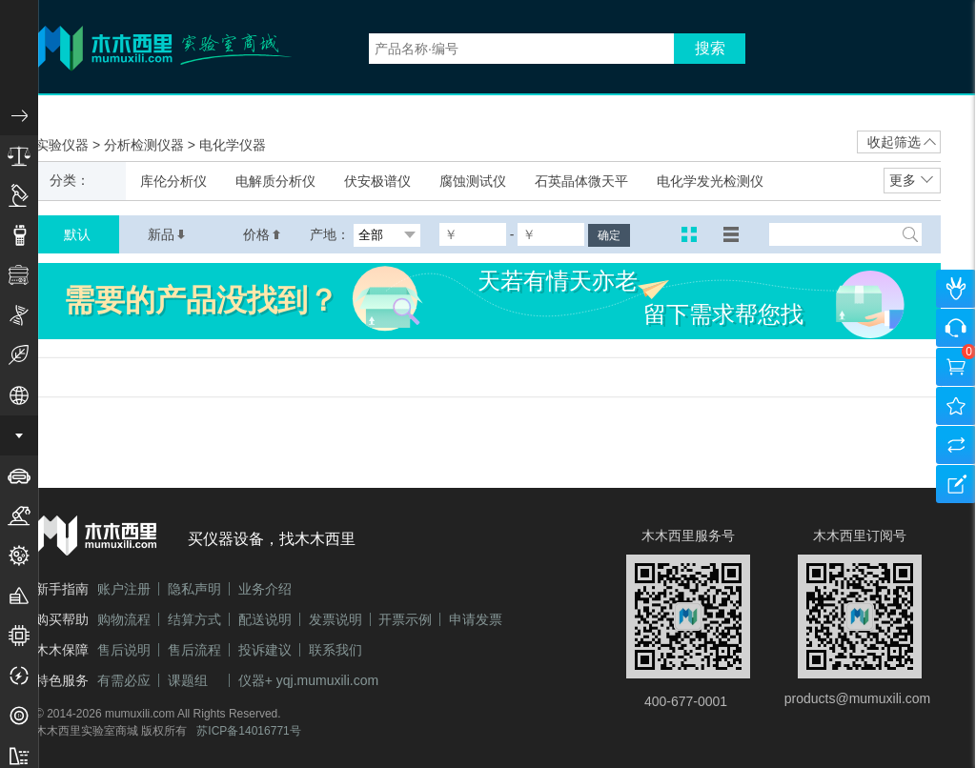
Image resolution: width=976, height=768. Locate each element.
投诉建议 (265, 650)
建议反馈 (956, 484)
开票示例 (405, 619)
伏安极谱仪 (377, 181)
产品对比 (956, 445)
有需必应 (124, 680)
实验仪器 (63, 144)
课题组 (188, 680)
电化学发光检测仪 (710, 181)
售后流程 (194, 650)
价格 (262, 234)
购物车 (956, 367)
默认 (77, 234)
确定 (609, 235)
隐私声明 (194, 589)
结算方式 (194, 619)
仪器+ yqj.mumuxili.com (308, 680)
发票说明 (335, 619)
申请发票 (475, 619)
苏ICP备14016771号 (248, 731)
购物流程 (124, 619)
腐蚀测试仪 (472, 181)
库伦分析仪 (173, 181)
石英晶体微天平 (581, 181)
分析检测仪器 (146, 144)
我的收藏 (956, 406)
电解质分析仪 (275, 181)
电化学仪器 (232, 144)
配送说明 (265, 619)
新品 (167, 234)
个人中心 (956, 289)
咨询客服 (956, 328)
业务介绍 (265, 589)
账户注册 (124, 589)
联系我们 (335, 650)
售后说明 (124, 650)
